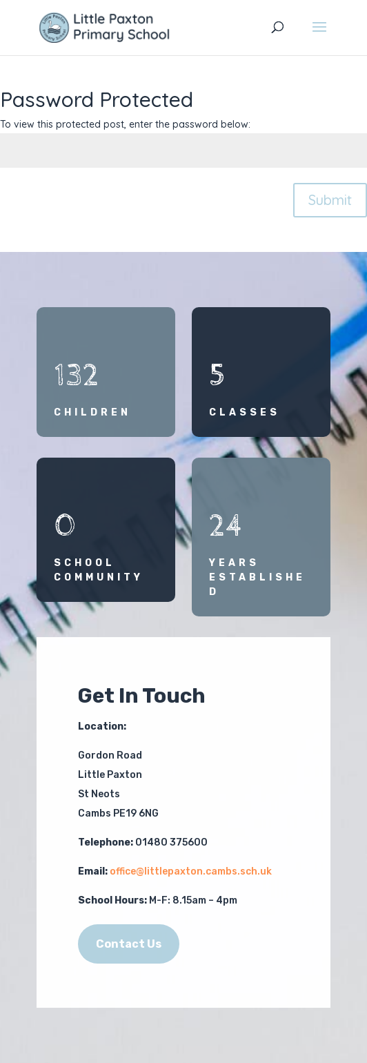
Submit (330, 199)
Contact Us (128, 943)
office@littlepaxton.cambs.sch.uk (191, 871)
